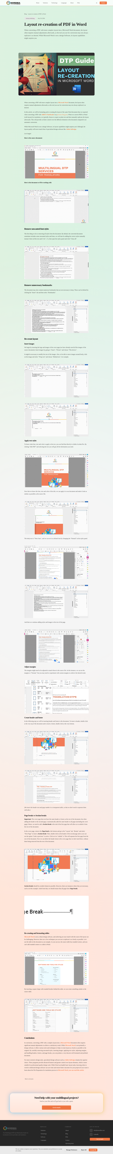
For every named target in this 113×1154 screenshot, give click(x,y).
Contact (103, 3)
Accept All (93, 1150)
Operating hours (69, 1143)
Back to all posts (29, 1079)
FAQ (78, 3)
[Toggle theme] (96, 2)
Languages (64, 3)
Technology (54, 3)
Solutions (45, 3)
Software (43, 1137)
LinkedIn (94, 1134)
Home (37, 3)
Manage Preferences (71, 1150)
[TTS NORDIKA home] (19, 1128)
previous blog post (62, 114)
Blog (25, 14)
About (72, 3)
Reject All (83, 1150)
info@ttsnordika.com (97, 1130)
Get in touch (56, 1107)
